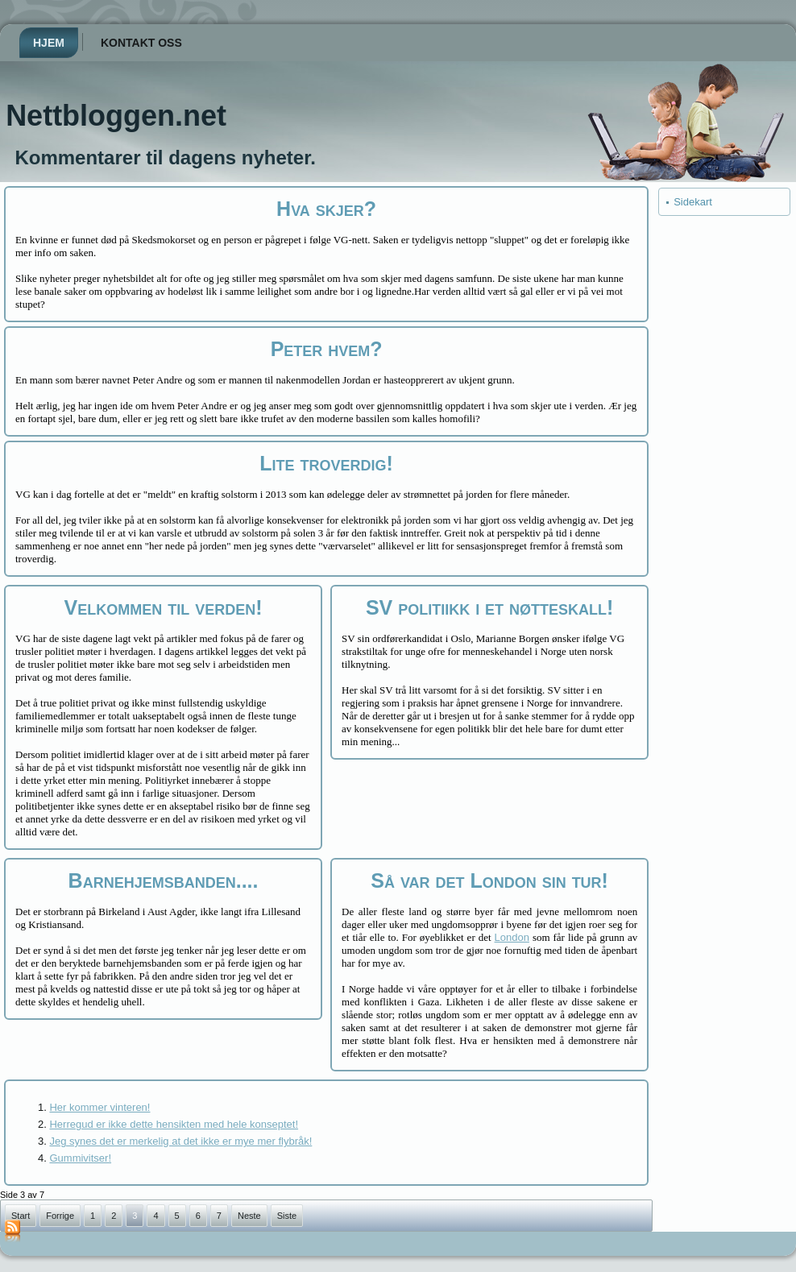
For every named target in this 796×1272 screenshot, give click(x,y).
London (512, 937)
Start (20, 1215)
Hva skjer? (326, 208)
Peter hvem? (327, 349)
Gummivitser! (80, 1158)
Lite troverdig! (326, 463)
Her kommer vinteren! (99, 1107)
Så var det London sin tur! (489, 880)
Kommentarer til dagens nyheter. (165, 157)
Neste (249, 1215)
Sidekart (693, 202)
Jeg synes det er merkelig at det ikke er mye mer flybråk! (180, 1141)
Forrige (60, 1215)
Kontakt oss (141, 42)
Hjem (48, 42)
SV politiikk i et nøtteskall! (489, 607)
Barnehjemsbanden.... (163, 880)
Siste (286, 1215)
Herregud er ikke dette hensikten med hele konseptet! (173, 1124)
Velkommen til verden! (163, 607)
